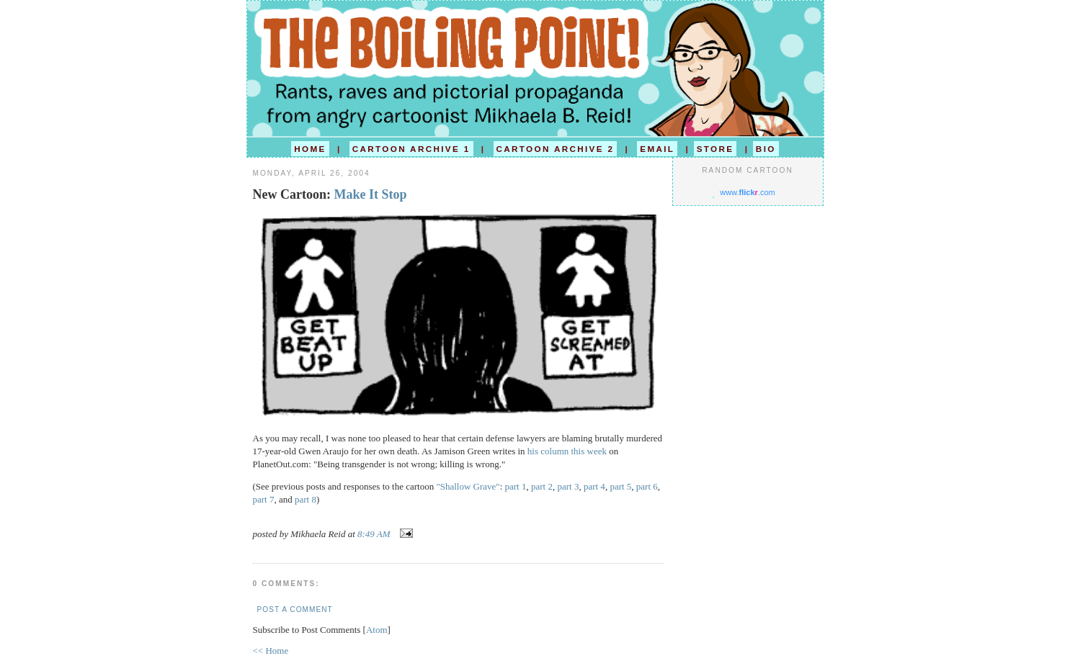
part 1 (516, 486)
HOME (310, 148)
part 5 (620, 486)
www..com (747, 192)
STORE (715, 148)
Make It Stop (370, 194)
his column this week (567, 451)
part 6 (647, 486)
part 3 (568, 486)
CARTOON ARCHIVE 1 (411, 148)
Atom (377, 629)
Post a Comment (295, 609)
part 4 (594, 486)
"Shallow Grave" (467, 486)
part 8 (305, 499)
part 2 (542, 486)
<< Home (271, 650)
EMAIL (657, 148)
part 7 (264, 499)
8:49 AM (375, 533)
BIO (766, 148)
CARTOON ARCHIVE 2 (555, 148)
